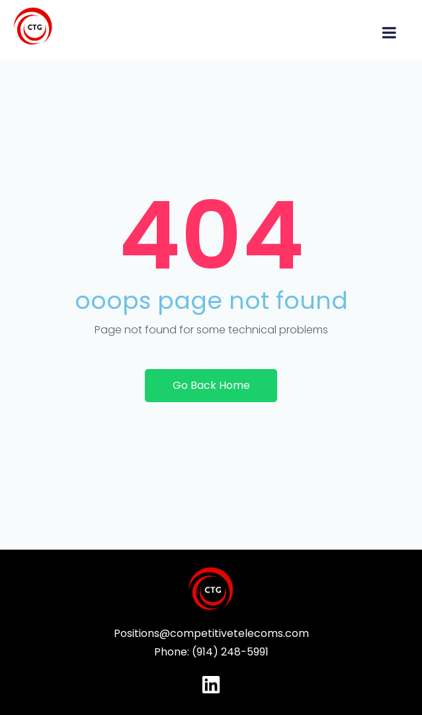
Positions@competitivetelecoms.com (211, 633)
